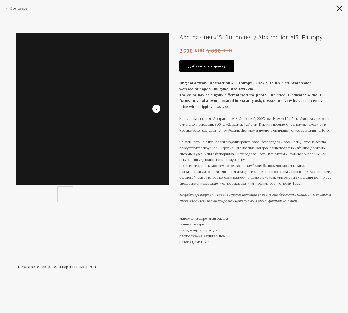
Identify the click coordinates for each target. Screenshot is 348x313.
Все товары (19, 8)
